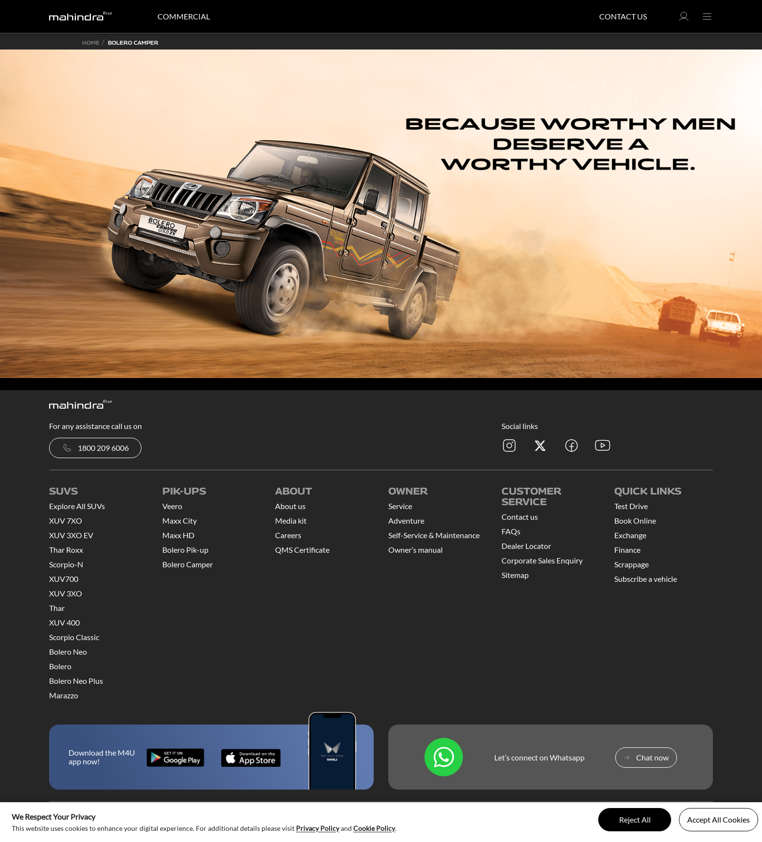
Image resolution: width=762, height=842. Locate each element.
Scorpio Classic (74, 637)
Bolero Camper (187, 564)
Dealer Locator (526, 545)
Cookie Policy (374, 828)
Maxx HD (178, 535)
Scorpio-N (66, 564)
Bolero (60, 666)
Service (400, 506)
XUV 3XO (65, 593)
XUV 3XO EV (71, 535)
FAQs (511, 531)
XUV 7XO (65, 520)
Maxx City (179, 520)
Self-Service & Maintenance (434, 535)
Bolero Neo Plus (76, 680)
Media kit (291, 520)
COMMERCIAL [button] (183, 16)
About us (290, 506)
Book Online (635, 520)
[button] (684, 19)
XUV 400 (64, 622)
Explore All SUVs (77, 506)
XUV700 (63, 578)
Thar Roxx (66, 549)
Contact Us (623, 16)
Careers (288, 535)
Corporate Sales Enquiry (542, 560)
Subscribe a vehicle (645, 578)
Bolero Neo (68, 651)
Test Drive (631, 506)
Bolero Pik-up (185, 549)
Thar (57, 607)
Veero (172, 506)
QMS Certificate (302, 549)
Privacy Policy (317, 828)
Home (91, 42)
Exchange (630, 535)
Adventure (406, 520)
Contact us (520, 516)
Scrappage (631, 564)
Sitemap (515, 574)
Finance (627, 549)
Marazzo (63, 695)
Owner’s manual (415, 549)
